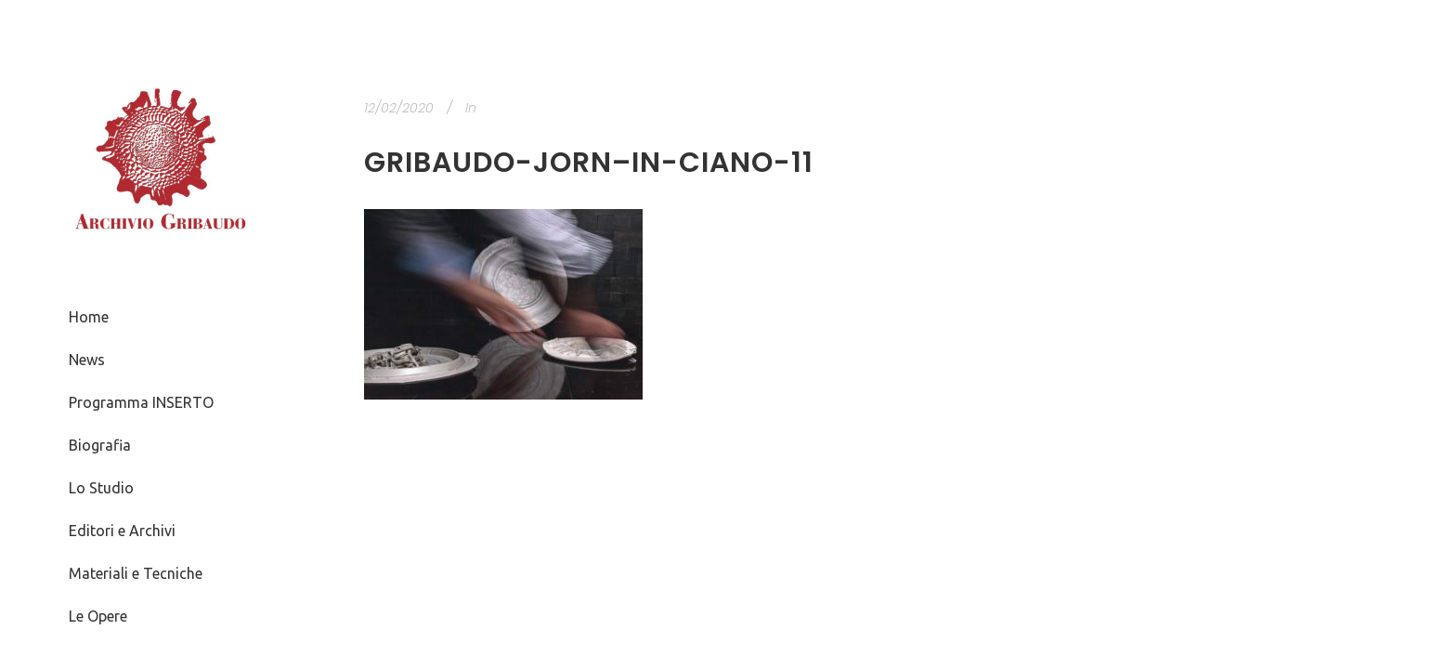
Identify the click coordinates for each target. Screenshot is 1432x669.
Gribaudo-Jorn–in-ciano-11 (589, 162)
